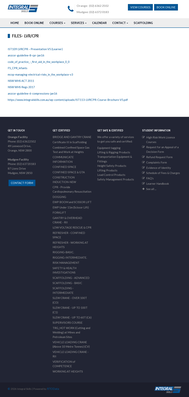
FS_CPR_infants (17, 68)
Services (79, 23)
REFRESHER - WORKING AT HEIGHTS (70, 245)
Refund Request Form (159, 157)
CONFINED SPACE (64, 166)
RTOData (53, 388)
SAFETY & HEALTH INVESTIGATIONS (64, 270)
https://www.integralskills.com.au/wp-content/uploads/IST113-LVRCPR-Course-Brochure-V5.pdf (68, 99)
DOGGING (59, 196)
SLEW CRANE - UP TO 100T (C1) (70, 310)
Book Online (166, 7)
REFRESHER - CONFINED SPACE (69, 235)
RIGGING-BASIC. (63, 252)
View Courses (140, 7)
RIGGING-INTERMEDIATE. (70, 257)
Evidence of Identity (158, 167)
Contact (120, 23)
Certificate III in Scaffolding (70, 142)
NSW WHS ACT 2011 (21, 80)
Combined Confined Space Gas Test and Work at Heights (71, 150)
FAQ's (150, 178)
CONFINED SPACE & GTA (69, 172)
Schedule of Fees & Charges (163, 173)
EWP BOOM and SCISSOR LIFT (72, 202)
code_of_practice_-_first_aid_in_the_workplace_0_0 (39, 61)
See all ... (151, 189)
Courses (57, 23)
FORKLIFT (59, 212)
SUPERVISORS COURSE (68, 322)
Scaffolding (143, 23)
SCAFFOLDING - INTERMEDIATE (63, 290)
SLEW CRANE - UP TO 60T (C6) (72, 317)
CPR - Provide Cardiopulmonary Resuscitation (72, 189)
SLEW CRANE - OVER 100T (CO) (70, 300)
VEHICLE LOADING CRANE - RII (71, 354)
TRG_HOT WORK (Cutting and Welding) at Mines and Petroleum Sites (71, 332)
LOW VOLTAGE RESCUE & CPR (72, 227)
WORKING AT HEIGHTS (68, 371)
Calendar (99, 23)
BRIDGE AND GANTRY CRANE (72, 137)
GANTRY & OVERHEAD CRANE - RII (67, 220)
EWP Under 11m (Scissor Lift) (71, 207)
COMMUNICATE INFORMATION (63, 159)
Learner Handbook (157, 183)
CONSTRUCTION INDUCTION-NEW (64, 179)
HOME (15, 23)
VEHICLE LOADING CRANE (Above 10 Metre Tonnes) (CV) (71, 344)
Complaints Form (156, 162)
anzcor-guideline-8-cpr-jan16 (26, 55)
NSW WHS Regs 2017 (21, 87)
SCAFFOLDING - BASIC (67, 283)
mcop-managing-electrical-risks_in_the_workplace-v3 (40, 74)
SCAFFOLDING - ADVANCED (71, 277)
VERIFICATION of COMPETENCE (64, 364)
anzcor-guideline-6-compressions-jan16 (32, 93)
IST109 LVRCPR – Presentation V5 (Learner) (35, 49)
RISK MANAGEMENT (66, 262)
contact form (22, 182)
